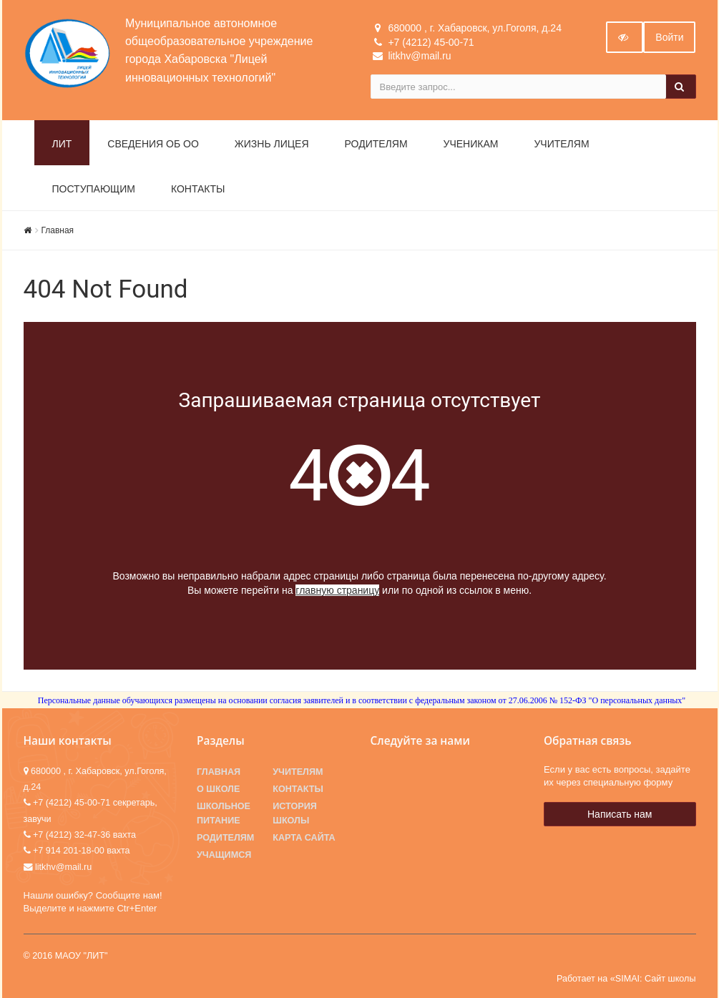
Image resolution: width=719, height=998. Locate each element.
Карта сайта (304, 838)
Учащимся (224, 855)
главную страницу (337, 590)
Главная (57, 230)
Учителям (561, 144)
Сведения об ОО (153, 144)
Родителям (376, 144)
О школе (218, 789)
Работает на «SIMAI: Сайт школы (626, 979)
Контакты (198, 189)
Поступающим (93, 189)
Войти (669, 37)
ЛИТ (62, 144)
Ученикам (471, 144)
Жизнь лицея (272, 144)
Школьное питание (223, 813)
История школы (295, 813)
